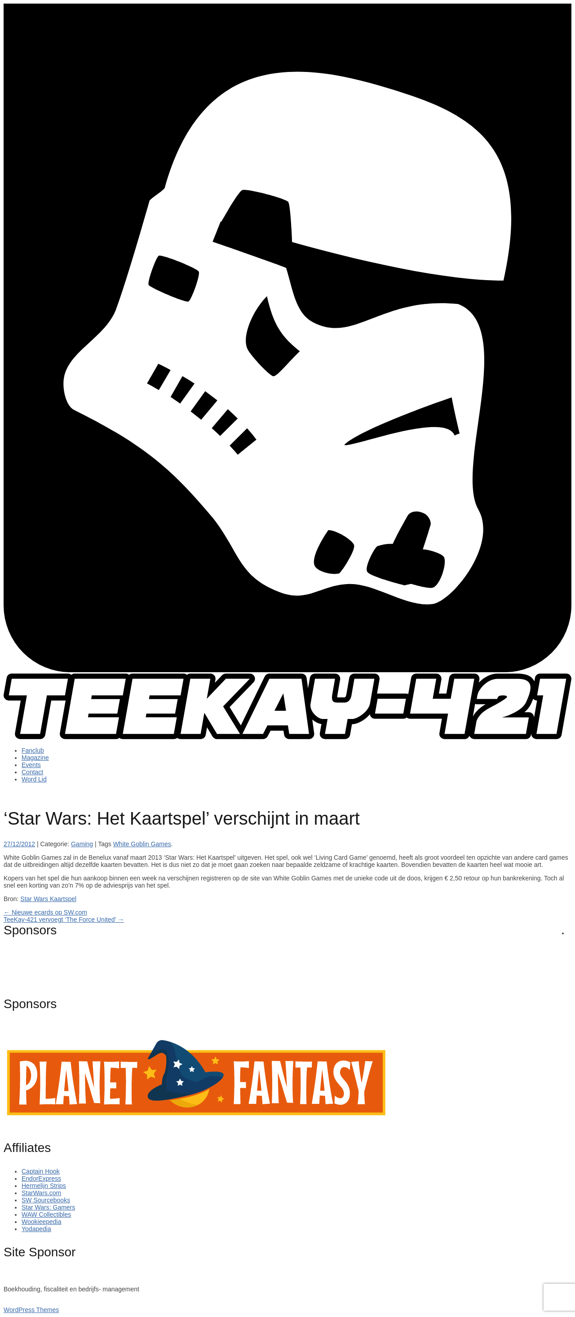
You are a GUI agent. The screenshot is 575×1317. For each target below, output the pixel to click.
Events (31, 764)
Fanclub (33, 750)
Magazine (35, 757)
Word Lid (34, 779)
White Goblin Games (142, 844)
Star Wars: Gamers (48, 1207)
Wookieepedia (41, 1221)
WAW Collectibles (46, 1214)
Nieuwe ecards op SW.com (45, 912)
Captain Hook (41, 1171)
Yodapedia (36, 1228)
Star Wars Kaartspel (48, 898)
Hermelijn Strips (44, 1185)
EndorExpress (41, 1178)
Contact (32, 772)
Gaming (82, 844)
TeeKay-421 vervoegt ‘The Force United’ (64, 919)
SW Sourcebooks (46, 1200)
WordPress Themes (31, 1309)
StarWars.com (41, 1192)
